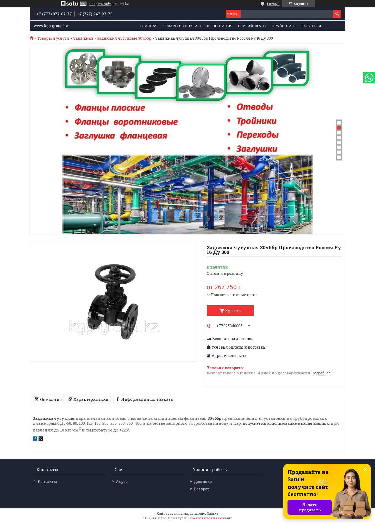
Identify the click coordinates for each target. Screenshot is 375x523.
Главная (149, 25)
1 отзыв (273, 4)
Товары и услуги (180, 25)
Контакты (47, 481)
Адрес (121, 481)
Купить (233, 310)
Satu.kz (212, 513)
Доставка (203, 481)
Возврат (201, 488)
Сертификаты (252, 25)
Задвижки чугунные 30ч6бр (124, 38)
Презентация (219, 25)
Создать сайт (100, 3)
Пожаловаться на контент (210, 518)
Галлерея (311, 25)
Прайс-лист (284, 25)
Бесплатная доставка (232, 338)
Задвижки (83, 38)
